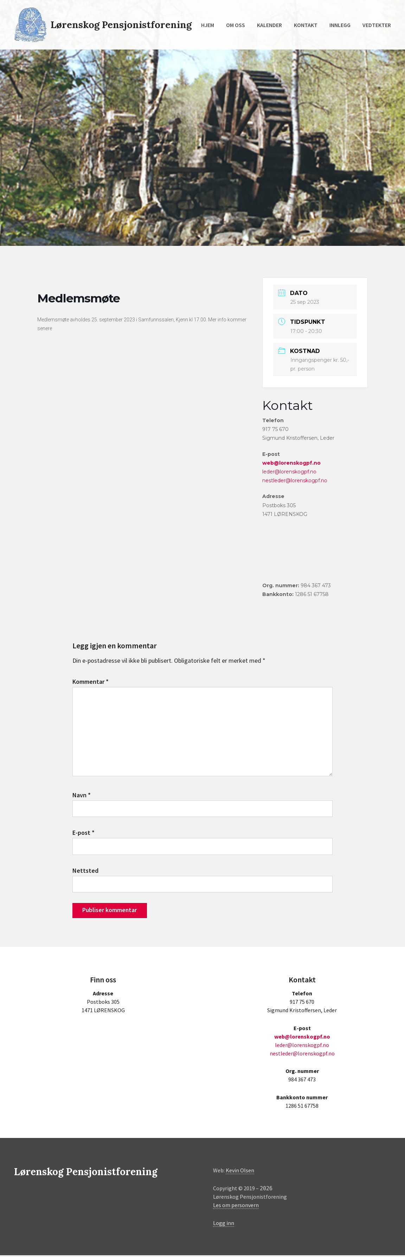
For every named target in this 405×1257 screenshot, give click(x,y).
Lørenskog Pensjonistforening (122, 24)
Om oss (235, 24)
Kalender (269, 24)
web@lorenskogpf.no (291, 463)
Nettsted (85, 872)
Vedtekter (376, 24)
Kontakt (305, 24)
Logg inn (223, 1224)
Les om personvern (236, 1207)
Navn (81, 796)
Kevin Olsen (240, 1172)
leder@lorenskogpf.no (289, 472)
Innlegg (340, 24)
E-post (83, 834)
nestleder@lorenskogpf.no (294, 480)
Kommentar (90, 681)
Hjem (207, 24)
